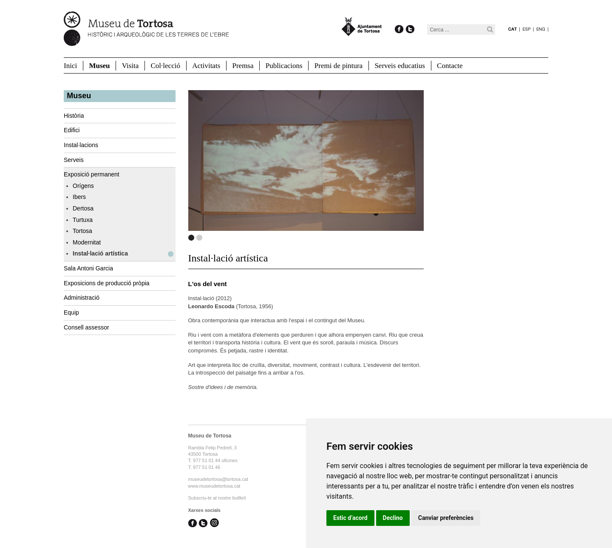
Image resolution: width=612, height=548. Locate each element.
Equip (71, 312)
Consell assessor (86, 327)
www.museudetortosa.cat (214, 485)
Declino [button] (393, 517)
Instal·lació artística (100, 253)
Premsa (242, 66)
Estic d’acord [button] (350, 517)
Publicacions (284, 66)
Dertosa (83, 208)
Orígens (83, 185)
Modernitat (87, 242)
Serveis (74, 159)
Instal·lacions (81, 145)
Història (74, 115)
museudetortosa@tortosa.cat (218, 479)
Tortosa (82, 230)
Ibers (79, 196)
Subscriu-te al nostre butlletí (217, 497)
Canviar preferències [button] (445, 517)
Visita (130, 66)
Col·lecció (165, 66)
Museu (99, 66)
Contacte (449, 66)
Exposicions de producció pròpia (107, 283)
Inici (70, 66)
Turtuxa (83, 219)
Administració (81, 297)
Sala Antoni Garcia (88, 268)
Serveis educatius (399, 66)
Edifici (71, 130)
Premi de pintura (338, 66)
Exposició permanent (91, 174)
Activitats (206, 66)
